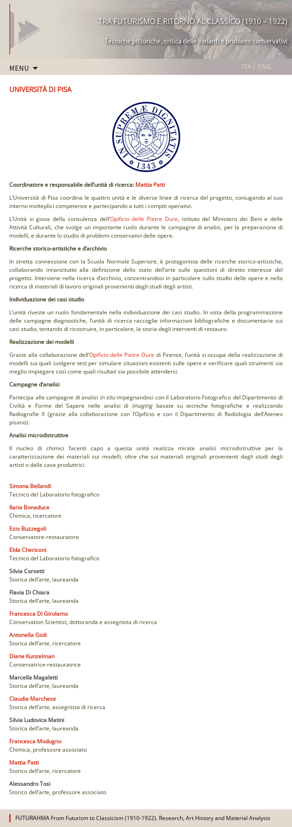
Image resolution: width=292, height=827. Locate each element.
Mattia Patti (150, 185)
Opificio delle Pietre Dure (144, 219)
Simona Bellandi (30, 486)
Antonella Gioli (28, 635)
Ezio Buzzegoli (27, 529)
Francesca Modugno (35, 741)
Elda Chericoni (27, 550)
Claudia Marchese (32, 699)
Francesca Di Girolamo (38, 614)
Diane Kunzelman (32, 656)
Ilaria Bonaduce (29, 507)
